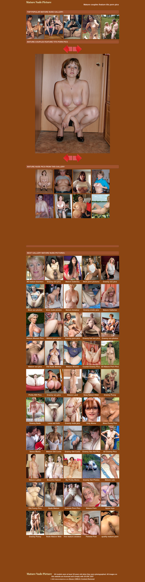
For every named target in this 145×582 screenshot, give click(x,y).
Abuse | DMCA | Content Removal (82, 579)
